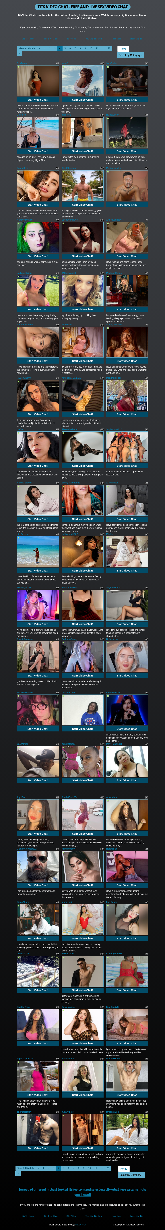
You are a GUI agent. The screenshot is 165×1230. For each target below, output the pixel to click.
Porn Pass (116, 38)
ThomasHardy (24, 1112)
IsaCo (20, 429)
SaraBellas (111, 63)
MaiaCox (66, 63)
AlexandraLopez (70, 429)
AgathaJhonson (25, 1058)
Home (123, 48)
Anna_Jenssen (114, 324)
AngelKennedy (114, 220)
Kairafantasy (68, 849)
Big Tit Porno (28, 38)
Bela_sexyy (112, 639)
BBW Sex (71, 38)
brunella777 (23, 953)
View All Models (27, 48)
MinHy (109, 534)
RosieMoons (68, 1007)
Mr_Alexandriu (113, 168)
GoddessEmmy (69, 639)
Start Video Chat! (38, 99)
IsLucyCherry (24, 378)
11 (97, 48)
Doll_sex (21, 115)
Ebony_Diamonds (71, 482)
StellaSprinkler (69, 587)
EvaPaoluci (23, 63)
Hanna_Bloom (24, 482)
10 (91, 48)
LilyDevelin (22, 534)
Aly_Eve (21, 797)
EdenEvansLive (70, 220)
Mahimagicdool (114, 378)
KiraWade (67, 324)
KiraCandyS (112, 1007)
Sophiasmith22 (114, 429)
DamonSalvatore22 (27, 849)
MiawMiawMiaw (25, 692)
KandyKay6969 (24, 220)
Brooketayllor (113, 1112)
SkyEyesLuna (113, 587)
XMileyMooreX (69, 273)
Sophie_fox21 (24, 587)
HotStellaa (111, 849)
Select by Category (131, 55)
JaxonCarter (68, 953)
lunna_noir (67, 902)
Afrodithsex (112, 482)
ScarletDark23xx (70, 797)
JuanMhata (22, 744)
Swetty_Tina (23, 1007)
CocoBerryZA (69, 692)
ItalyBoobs (111, 902)
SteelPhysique (69, 168)
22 (109, 48)
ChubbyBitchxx (114, 953)
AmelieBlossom (25, 639)
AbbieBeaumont (25, 324)
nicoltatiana (68, 1058)
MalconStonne (113, 1058)
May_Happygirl (114, 744)
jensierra (66, 115)
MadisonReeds (114, 273)
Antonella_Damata (71, 378)
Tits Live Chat (51, 38)
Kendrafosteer (69, 744)
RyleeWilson (112, 115)
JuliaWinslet (68, 1112)
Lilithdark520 (113, 692)
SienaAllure (23, 902)
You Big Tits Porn (93, 38)
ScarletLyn (22, 168)
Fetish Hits (80, 1224)
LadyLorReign (24, 273)
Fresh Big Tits (136, 38)
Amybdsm (111, 797)
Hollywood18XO (70, 534)
